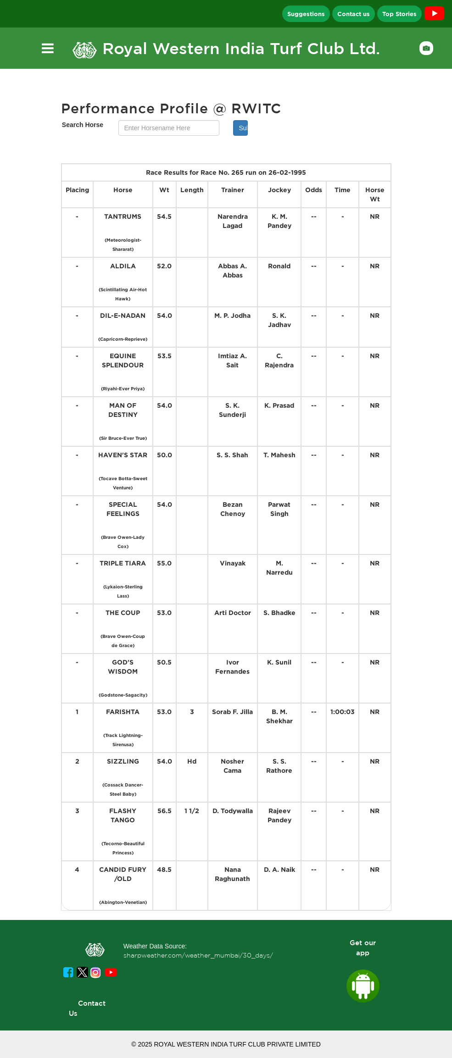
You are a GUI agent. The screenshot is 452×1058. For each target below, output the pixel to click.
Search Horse (82, 124)
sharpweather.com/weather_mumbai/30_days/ (198, 955)
